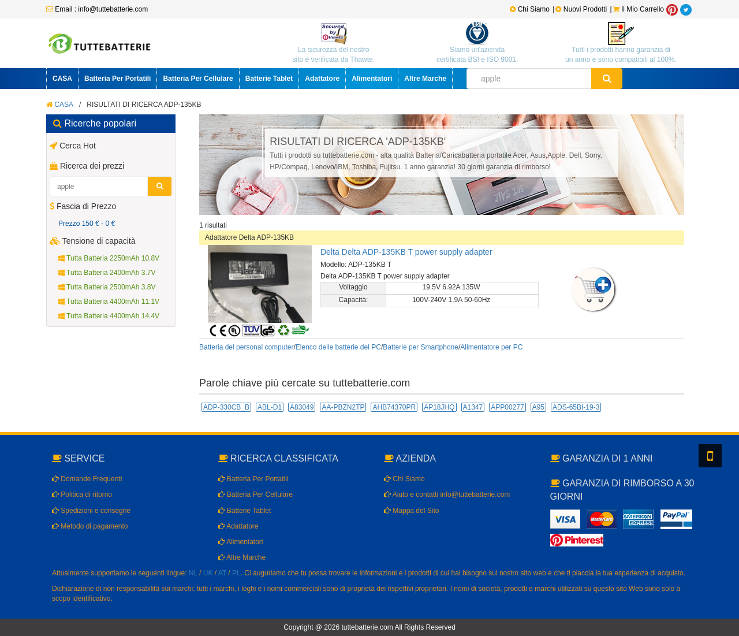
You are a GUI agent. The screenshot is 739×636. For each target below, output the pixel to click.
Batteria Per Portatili (117, 79)
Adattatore (322, 79)
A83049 (301, 407)
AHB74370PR (394, 407)
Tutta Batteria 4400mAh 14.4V (108, 316)
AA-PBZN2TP (343, 407)
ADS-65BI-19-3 (576, 407)
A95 (538, 407)
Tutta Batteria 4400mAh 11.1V (108, 301)
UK (208, 573)
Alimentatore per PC (491, 347)
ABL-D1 (269, 407)
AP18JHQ (439, 407)
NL (193, 573)
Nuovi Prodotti (582, 9)
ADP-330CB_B (226, 407)
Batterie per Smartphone (420, 347)
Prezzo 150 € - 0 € (86, 224)
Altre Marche (425, 79)
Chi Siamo (530, 9)
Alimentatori (372, 79)
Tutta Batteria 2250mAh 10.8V (108, 258)
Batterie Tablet (269, 79)
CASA (62, 79)
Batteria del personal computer (246, 347)
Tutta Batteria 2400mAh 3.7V (106, 273)
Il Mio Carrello (638, 9)
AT (222, 573)
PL (236, 573)
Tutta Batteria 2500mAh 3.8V (106, 287)
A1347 (473, 407)
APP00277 (507, 407)
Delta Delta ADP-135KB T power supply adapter (406, 251)
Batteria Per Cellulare (198, 79)
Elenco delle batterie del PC (338, 347)
